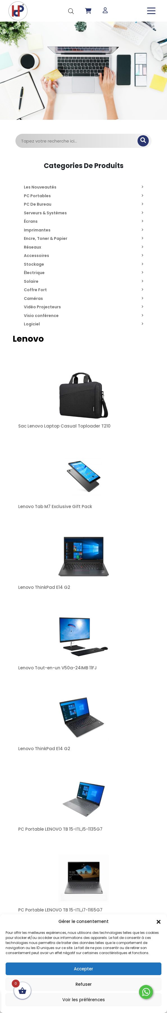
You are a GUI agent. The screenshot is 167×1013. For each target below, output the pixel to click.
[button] (158, 921)
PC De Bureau (37, 204)
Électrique (34, 272)
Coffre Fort (35, 290)
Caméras (33, 298)
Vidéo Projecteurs (42, 307)
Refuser (84, 984)
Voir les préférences (83, 1000)
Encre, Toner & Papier (45, 238)
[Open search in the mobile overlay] (71, 10)
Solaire (31, 281)
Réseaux (32, 247)
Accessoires (36, 255)
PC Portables (37, 196)
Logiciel (32, 324)
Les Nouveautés (40, 187)
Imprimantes (37, 230)
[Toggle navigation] (151, 10)
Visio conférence (41, 315)
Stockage (34, 264)
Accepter (83, 969)
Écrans (31, 221)
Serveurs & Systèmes (45, 213)
